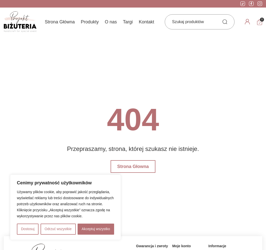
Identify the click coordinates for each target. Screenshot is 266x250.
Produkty (90, 21)
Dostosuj (27, 229)
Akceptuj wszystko (95, 229)
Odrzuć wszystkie (58, 229)
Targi (128, 21)
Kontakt (146, 21)
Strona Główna (60, 21)
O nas (111, 21)
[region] (65, 207)
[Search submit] (224, 21)
